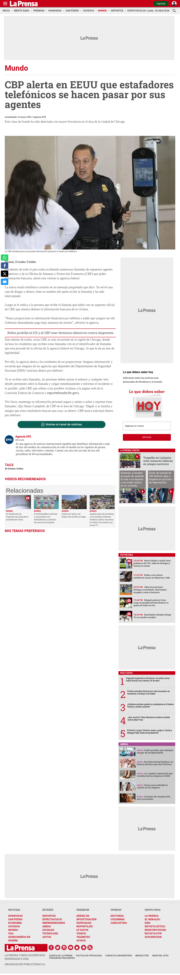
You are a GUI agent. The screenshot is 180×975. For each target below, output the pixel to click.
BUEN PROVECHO (155, 929)
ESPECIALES (83, 922)
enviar (146, 437)
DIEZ (147, 922)
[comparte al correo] (4, 282)
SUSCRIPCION (153, 937)
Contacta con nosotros (118, 955)
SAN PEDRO (15, 919)
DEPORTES (49, 915)
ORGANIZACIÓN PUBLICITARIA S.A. (25, 964)
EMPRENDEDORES (53, 922)
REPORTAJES (84, 926)
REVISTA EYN (153, 933)
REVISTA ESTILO (155, 926)
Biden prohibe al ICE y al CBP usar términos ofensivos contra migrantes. (60, 333)
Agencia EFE (39, 116)
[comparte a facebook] (4, 265)
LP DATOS (82, 929)
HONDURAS (15, 915)
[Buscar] (174, 10)
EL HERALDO (152, 919)
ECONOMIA (15, 922)
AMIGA (46, 926)
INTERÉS (47, 909)
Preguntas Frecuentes (62, 958)
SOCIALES (48, 929)
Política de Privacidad (89, 955)
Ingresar (161, 3)
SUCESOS (14, 926)
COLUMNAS (118, 919)
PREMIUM (82, 909)
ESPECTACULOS (52, 919)
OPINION (116, 909)
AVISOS (81, 940)
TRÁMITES (83, 937)
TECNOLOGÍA (50, 933)
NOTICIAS (14, 909)
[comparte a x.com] (4, 273)
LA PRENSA (152, 915)
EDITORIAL (117, 915)
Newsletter (142, 955)
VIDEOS (81, 933)
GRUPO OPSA (152, 909)
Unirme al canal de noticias (64, 424)
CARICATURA (119, 922)
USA (11, 933)
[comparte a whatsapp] (4, 257)
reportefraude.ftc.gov (62, 393)
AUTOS (46, 937)
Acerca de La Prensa (60, 955)
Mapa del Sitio (160, 955)
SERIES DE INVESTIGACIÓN (86, 917)
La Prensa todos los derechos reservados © (25, 957)
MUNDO (13, 929)
